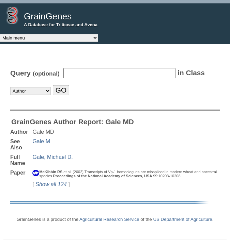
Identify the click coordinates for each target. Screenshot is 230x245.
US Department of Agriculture (182, 219)
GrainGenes (48, 16)
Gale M (41, 141)
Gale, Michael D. (52, 157)
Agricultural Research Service (109, 219)
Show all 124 (51, 184)
